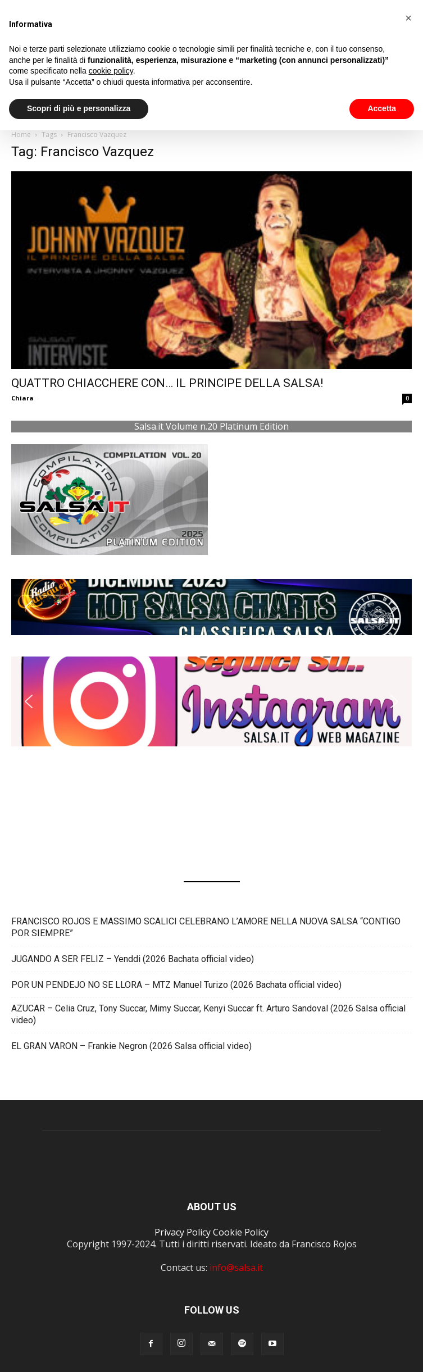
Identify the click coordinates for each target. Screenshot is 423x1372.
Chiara (22, 398)
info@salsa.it (236, 1267)
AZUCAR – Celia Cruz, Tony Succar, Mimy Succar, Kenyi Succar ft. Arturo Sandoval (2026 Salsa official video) (208, 1014)
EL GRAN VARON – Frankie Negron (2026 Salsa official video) (131, 1046)
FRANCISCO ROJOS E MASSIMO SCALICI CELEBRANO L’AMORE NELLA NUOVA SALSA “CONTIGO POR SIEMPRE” (206, 927)
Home (21, 134)
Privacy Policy (182, 1232)
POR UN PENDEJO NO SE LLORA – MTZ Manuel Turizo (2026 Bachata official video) (176, 984)
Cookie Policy (241, 1232)
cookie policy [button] (111, 70)
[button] (211, 607)
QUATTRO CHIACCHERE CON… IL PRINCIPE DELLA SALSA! (167, 383)
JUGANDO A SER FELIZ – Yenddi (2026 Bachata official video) (132, 959)
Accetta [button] (381, 108)
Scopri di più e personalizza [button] (78, 108)
